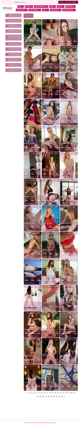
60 (54, 396)
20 (71, 393)
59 (51, 396)
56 (43, 396)
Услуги (60, 6)
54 (37, 396)
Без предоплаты (69, 10)
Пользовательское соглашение (47, 422)
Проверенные (55, 10)
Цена (20, 6)
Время (52, 6)
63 (62, 396)
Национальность (41, 6)
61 (56, 396)
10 (44, 393)
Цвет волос (70, 6)
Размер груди (22, 10)
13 (52, 393)
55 (40, 396)
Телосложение (34, 10)
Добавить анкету (20, 2)
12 (50, 393)
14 (55, 393)
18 (66, 393)
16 (60, 393)
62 (59, 396)
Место (45, 10)
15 (58, 393)
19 (69, 393)
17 (63, 393)
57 (45, 396)
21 (74, 393)
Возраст (28, 6)
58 (48, 396)
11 (47, 393)
